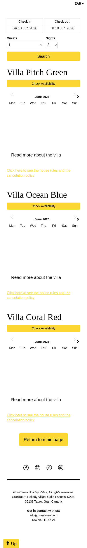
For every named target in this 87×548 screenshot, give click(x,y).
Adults (22, 38)
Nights (50, 38)
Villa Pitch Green (37, 72)
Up (11, 543)
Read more (43, 155)
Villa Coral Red (34, 317)
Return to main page (43, 439)
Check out (62, 21)
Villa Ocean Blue (37, 195)
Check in (25, 21)
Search (43, 56)
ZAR (79, 3)
